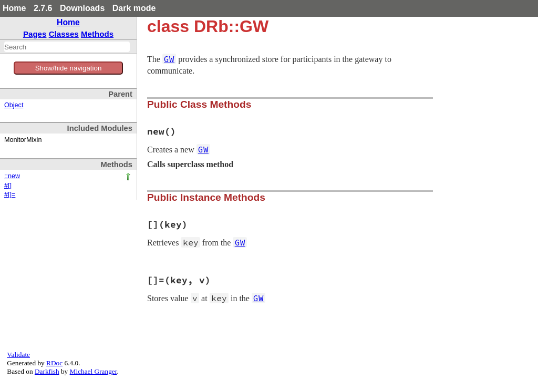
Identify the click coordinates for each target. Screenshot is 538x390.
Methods (97, 33)
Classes (64, 33)
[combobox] (67, 47)
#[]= (9, 194)
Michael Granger (93, 371)
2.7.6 (43, 8)
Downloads (82, 8)
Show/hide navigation (68, 68)
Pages (35, 33)
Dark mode (134, 8)
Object (13, 105)
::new (12, 176)
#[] (8, 185)
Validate (18, 354)
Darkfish (47, 371)
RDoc (54, 363)
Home (14, 8)
